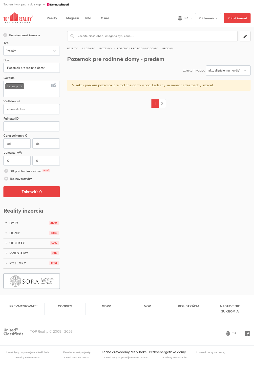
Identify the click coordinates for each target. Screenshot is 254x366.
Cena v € (15, 135)
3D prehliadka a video (26, 171)
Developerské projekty (76, 352)
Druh (6, 60)
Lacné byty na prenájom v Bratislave (126, 357)
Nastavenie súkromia (230, 308)
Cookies (65, 306)
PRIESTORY (18, 253)
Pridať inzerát (237, 18)
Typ (5, 43)
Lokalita (9, 78)
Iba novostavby (17, 179)
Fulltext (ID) (11, 118)
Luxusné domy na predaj (210, 352)
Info (88, 18)
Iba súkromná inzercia (21, 35)
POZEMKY (17, 263)
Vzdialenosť (11, 101)
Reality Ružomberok (28, 357)
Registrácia (188, 306)
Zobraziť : (31, 191)
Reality (52, 18)
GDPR (106, 306)
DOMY (14, 233)
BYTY (13, 223)
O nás (105, 18)
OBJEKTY (16, 243)
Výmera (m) (12, 152)
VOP (147, 306)
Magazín (72, 18)
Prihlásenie (207, 18)
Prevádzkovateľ (23, 306)
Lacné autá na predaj (76, 357)
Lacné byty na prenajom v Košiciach (27, 352)
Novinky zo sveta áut (175, 357)
